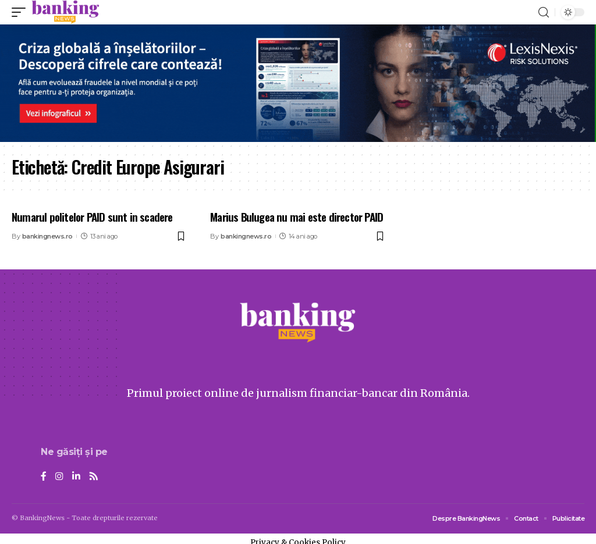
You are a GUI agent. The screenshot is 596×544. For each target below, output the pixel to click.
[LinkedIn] (76, 476)
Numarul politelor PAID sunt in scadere (92, 216)
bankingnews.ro (47, 236)
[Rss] (93, 476)
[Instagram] (59, 476)
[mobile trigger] (21, 12)
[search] (543, 12)
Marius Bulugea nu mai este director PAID (296, 216)
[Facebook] (44, 476)
